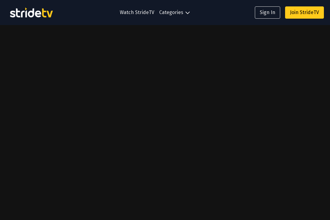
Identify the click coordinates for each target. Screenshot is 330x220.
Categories (174, 12)
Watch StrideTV (137, 12)
